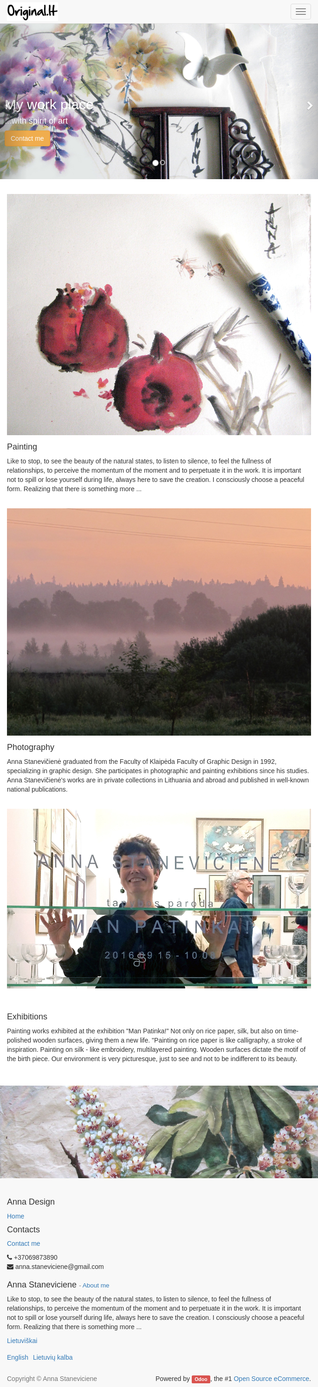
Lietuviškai (22, 1340)
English (17, 1357)
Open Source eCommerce (271, 1378)
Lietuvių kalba (53, 1357)
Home (15, 1216)
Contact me (27, 138)
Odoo (201, 1379)
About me (96, 1285)
